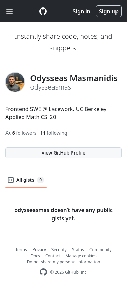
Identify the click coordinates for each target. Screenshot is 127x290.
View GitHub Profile (63, 152)
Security (59, 250)
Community (100, 250)
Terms (21, 250)
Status (78, 250)
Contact (52, 256)
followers (21, 133)
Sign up (109, 11)
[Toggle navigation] (9, 11)
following (53, 133)
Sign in (81, 11)
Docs (35, 256)
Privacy (39, 250)
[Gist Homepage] (43, 11)
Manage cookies (80, 256)
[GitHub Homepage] (43, 272)
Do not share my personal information (63, 262)
